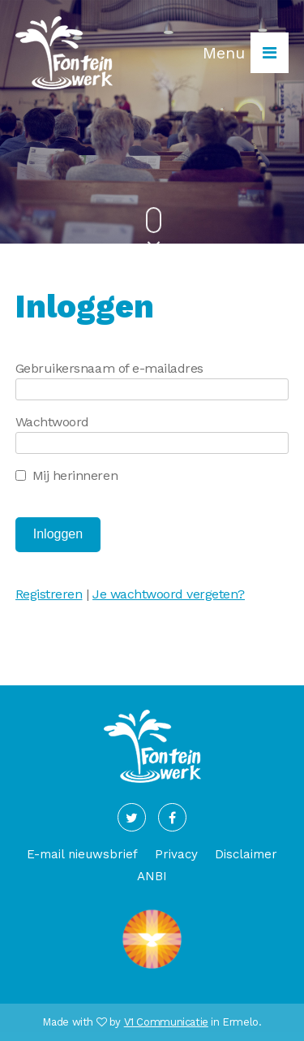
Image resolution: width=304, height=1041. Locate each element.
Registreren (49, 594)
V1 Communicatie (166, 1022)
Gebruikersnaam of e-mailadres (109, 368)
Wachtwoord (52, 422)
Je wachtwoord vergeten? (168, 594)
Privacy (176, 854)
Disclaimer (246, 854)
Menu (246, 53)
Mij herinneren (75, 475)
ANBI (152, 876)
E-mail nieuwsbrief (82, 854)
